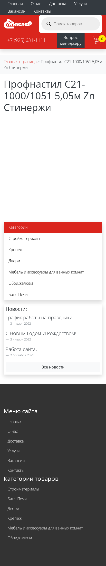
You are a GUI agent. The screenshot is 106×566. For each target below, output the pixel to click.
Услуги (80, 3)
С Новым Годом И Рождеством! (41, 333)
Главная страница (20, 61)
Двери (14, 261)
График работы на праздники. (40, 317)
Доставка (57, 3)
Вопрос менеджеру (70, 40)
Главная (15, 3)
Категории (18, 227)
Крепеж (16, 249)
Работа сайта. (21, 349)
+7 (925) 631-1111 (26, 40)
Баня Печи (18, 294)
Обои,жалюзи (21, 283)
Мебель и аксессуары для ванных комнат (46, 272)
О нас (36, 3)
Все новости (53, 367)
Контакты (42, 11)
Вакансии (17, 11)
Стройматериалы (24, 238)
